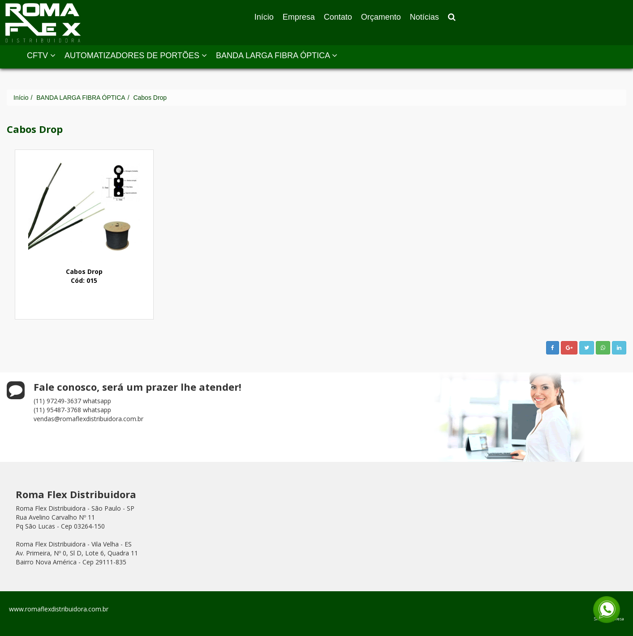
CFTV (41, 55)
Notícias (424, 17)
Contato (338, 17)
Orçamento (381, 17)
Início (264, 17)
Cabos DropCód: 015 (84, 276)
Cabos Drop (150, 97)
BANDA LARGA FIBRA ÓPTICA (276, 55)
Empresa (299, 17)
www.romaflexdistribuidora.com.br (58, 609)
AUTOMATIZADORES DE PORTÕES (136, 55)
